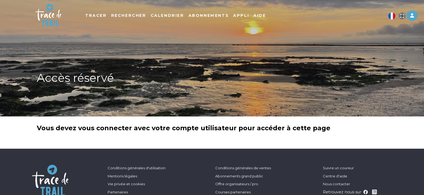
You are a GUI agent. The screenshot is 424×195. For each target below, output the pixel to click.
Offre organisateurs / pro (236, 184)
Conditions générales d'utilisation (136, 168)
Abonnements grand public (239, 176)
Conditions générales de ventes (243, 168)
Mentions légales (122, 176)
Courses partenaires (233, 192)
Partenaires (118, 192)
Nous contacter (336, 184)
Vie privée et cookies (126, 184)
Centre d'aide (335, 176)
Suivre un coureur (338, 168)
